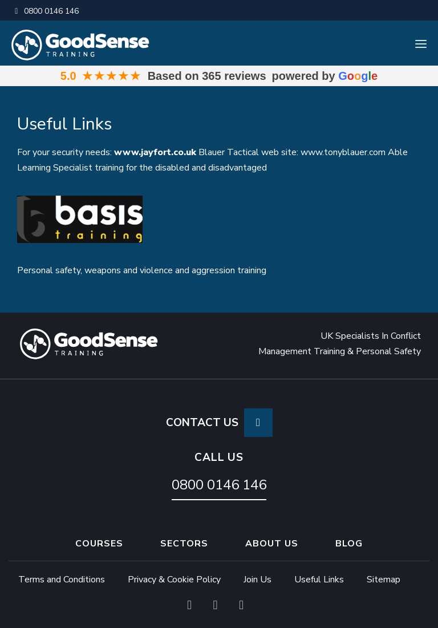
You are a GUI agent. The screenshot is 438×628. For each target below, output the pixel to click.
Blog (349, 543)
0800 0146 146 (45, 11)
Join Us (257, 579)
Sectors (184, 543)
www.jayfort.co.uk (155, 152)
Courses (99, 543)
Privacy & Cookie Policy (174, 579)
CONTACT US (219, 422)
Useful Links (319, 579)
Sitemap (383, 579)
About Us (271, 543)
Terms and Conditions (61, 579)
